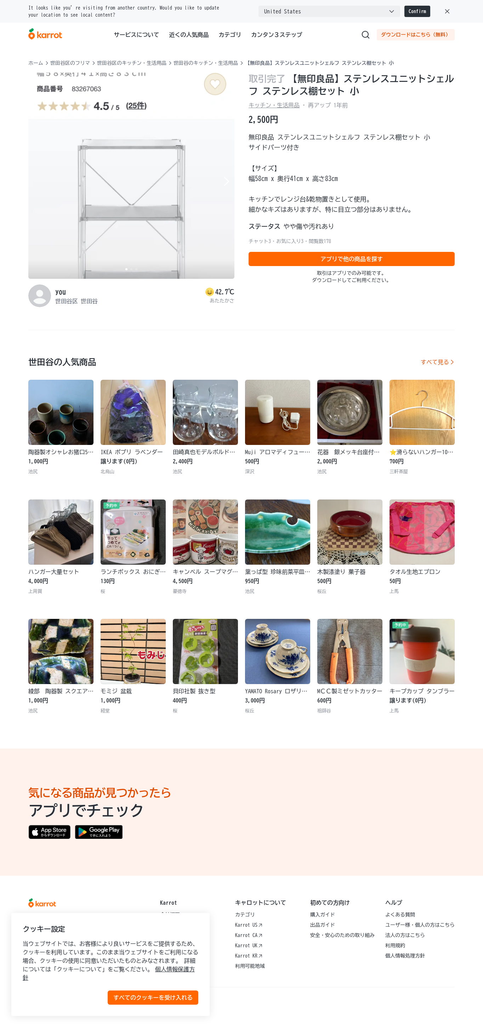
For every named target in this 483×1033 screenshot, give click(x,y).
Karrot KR (248, 955)
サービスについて (136, 35)
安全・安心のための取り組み (342, 935)
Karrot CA (248, 935)
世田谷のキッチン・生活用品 (206, 63)
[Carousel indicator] (126, 269)
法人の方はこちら (405, 935)
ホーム (35, 63)
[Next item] (226, 181)
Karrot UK (248, 945)
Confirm (417, 11)
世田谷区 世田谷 (76, 301)
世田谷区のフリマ (70, 63)
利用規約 (395, 945)
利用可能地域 (250, 966)
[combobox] (329, 11)
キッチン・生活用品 (274, 105)
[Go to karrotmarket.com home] (45, 34)
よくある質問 (400, 914)
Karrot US (248, 924)
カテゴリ (230, 35)
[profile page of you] (39, 295)
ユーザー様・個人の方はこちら (420, 924)
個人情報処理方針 (405, 955)
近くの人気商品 (189, 35)
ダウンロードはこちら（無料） (415, 34)
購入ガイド (322, 914)
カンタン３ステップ (276, 35)
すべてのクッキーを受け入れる (153, 997)
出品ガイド (322, 924)
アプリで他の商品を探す (351, 259)
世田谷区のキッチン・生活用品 (131, 63)
